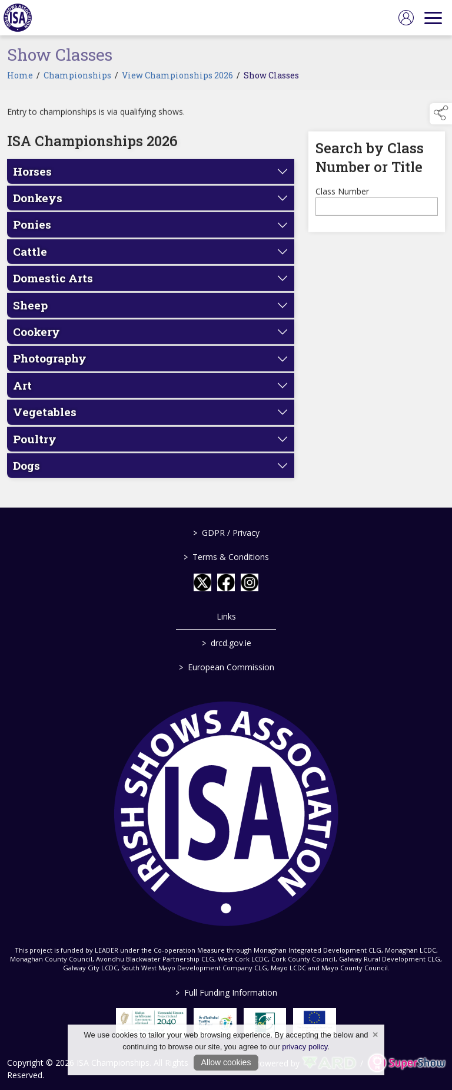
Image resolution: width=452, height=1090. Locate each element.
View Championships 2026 (177, 83)
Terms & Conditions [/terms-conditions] (226, 557)
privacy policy (304, 1046)
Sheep (30, 313)
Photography (50, 367)
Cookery (36, 340)
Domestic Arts (53, 286)
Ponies (32, 233)
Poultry (34, 447)
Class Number (342, 199)
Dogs (26, 473)
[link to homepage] (17, 17)
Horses (32, 179)
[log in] (406, 17)
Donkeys (37, 206)
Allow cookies (226, 1062)
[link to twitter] (202, 582)
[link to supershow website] (406, 1063)
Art (22, 393)
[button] (441, 113)
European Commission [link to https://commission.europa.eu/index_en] (226, 667)
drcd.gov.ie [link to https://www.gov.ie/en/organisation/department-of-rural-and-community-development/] (226, 643)
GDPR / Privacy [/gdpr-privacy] (226, 532)
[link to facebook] (226, 582)
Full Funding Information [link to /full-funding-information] (226, 992)
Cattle (30, 259)
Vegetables (45, 420)
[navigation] (433, 18)
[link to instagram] (249, 582)
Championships (77, 83)
